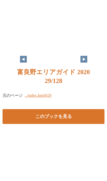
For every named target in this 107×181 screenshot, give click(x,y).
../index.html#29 (38, 95)
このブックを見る (53, 116)
